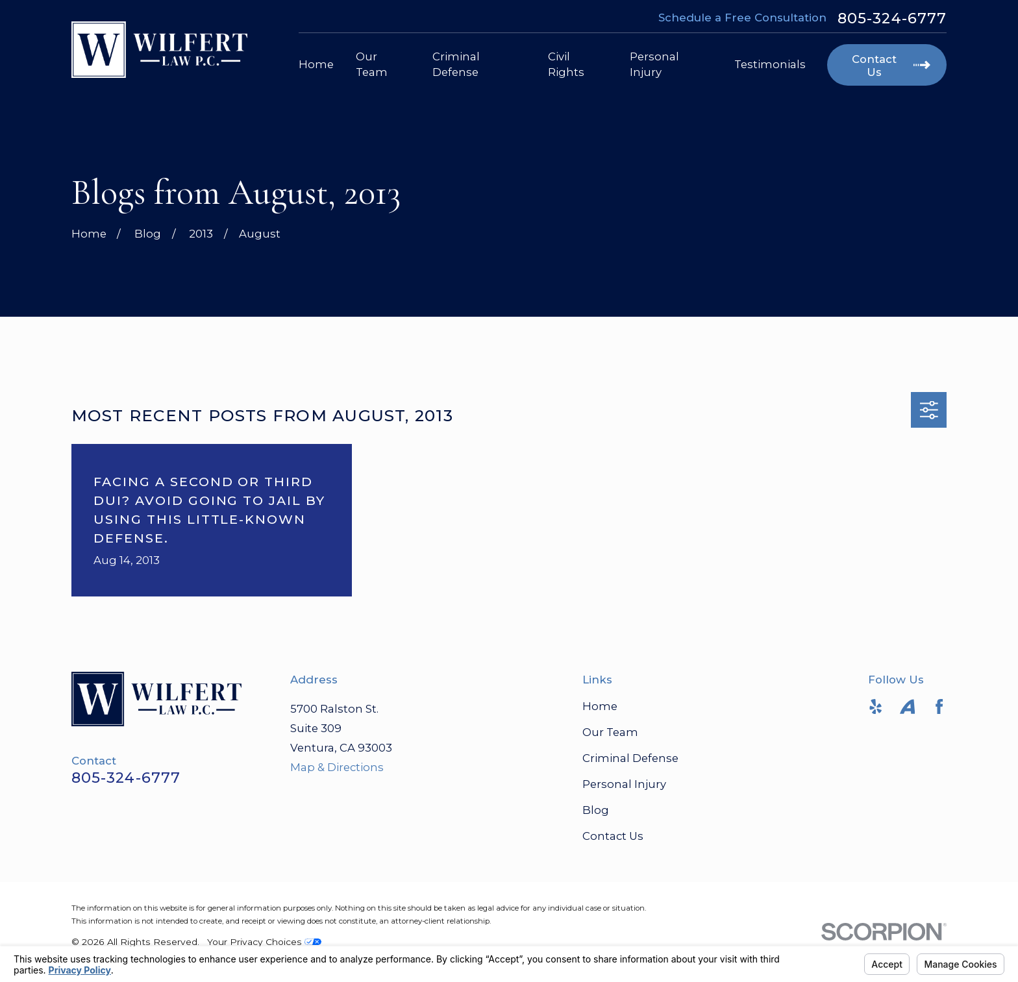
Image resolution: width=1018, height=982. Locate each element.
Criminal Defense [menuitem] (456, 64)
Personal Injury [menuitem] (654, 64)
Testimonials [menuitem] (770, 64)
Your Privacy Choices (264, 942)
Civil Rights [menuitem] (566, 64)
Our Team (610, 732)
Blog (595, 810)
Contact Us (612, 835)
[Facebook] (939, 706)
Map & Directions (337, 767)
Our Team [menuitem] (372, 64)
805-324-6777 (892, 18)
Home (599, 706)
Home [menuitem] (316, 64)
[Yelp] (875, 706)
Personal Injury (624, 784)
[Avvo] (907, 706)
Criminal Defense (630, 758)
